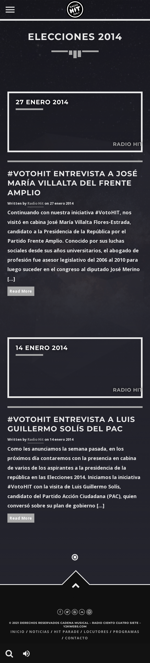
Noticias (39, 631)
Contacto (76, 638)
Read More (21, 291)
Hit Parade (66, 631)
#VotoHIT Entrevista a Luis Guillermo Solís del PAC (71, 424)
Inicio (17, 631)
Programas (126, 631)
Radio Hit (35, 203)
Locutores (96, 631)
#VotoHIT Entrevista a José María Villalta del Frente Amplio (72, 183)
